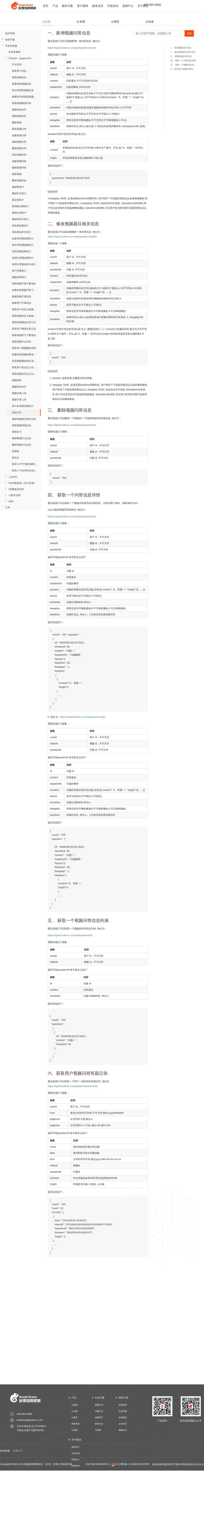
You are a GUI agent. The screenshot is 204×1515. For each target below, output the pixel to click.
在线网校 (122, 1417)
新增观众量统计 (20, 206)
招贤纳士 (75, 1459)
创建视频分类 (19, 135)
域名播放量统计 (20, 225)
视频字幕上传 (19, 399)
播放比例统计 (19, 212)
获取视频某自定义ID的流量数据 (26, 373)
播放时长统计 (19, 193)
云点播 (74, 1411)
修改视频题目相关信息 (24, 419)
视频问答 (17, 412)
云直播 (74, 1405)
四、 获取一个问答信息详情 (183, 60)
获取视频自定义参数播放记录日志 (26, 315)
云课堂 (74, 1417)
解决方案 (67, 5)
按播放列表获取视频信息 (25, 96)
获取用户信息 (19, 71)
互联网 (98, 1430)
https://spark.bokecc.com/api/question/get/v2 (72, 516)
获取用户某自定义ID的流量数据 (26, 367)
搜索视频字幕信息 (21, 296)
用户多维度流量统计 (23, 406)
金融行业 (99, 1411)
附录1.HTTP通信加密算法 (26, 464)
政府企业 (99, 1424)
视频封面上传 (19, 393)
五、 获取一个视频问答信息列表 (183, 65)
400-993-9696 (152, 4)
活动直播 (122, 1411)
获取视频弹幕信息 (21, 425)
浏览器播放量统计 (21, 251)
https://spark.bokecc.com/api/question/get (82, 717)
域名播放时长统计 (21, 232)
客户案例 (82, 5)
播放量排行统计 (20, 219)
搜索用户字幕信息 (21, 303)
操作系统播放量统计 (23, 245)
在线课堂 (122, 1405)
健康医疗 (99, 1417)
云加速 (74, 1430)
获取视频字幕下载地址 (24, 283)
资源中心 (127, 5)
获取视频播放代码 (21, 103)
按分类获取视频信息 (23, 90)
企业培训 (122, 1424)
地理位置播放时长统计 (24, 264)
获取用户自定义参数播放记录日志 (26, 309)
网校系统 (75, 1424)
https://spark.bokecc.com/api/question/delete (72, 425)
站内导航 (10, 33)
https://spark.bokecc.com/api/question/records (73, 1086)
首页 (45, 5)
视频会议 (122, 1430)
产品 (55, 5)
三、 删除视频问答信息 (181, 56)
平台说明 (17, 64)
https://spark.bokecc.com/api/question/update (72, 236)
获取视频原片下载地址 (24, 335)
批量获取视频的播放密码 (25, 354)
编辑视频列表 (19, 167)
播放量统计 (18, 187)
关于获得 (76, 1439)
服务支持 (97, 5)
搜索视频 (17, 174)
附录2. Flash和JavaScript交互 (26, 470)
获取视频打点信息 (21, 341)
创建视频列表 (19, 161)
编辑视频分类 (19, 141)
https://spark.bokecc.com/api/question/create (72, 47)
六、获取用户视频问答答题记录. (183, 69)
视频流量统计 (19, 277)
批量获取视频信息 (21, 83)
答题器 (15, 451)
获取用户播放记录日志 (24, 328)
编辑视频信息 (19, 116)
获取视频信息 (19, 77)
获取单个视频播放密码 (24, 348)
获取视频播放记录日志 (24, 322)
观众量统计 (18, 199)
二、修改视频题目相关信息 (182, 52)
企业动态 (75, 1453)
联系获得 (75, 1466)
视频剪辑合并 (19, 109)
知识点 (15, 457)
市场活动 (112, 5)
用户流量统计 (19, 270)
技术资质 (75, 1472)
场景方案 (123, 1397)
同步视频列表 (19, 154)
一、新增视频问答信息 (180, 48)
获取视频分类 (19, 129)
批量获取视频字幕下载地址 (26, 290)
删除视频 (17, 122)
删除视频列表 (19, 180)
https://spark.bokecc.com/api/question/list (70, 935)
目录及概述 (14, 52)
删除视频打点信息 (21, 444)
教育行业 (99, 1405)
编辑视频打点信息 (21, 438)
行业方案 (100, 1397)
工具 (7, 507)
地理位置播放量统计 (23, 257)
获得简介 (75, 1447)
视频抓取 (17, 380)
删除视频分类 (19, 148)
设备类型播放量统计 (23, 238)
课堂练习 (17, 431)
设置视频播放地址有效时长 (26, 361)
